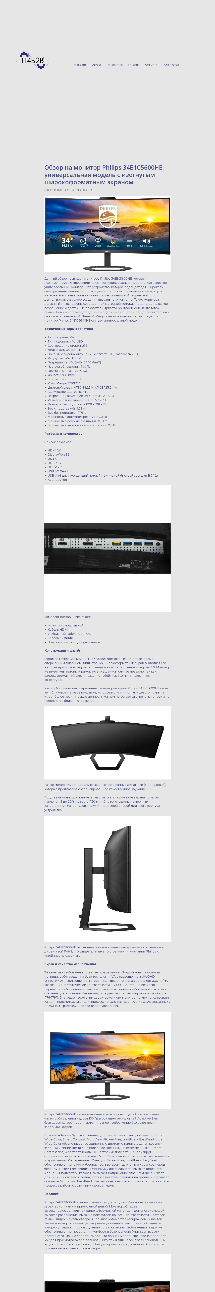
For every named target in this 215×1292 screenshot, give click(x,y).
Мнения (134, 64)
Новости (80, 64)
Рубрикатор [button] (171, 64)
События (151, 64)
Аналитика (115, 64)
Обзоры (97, 64)
